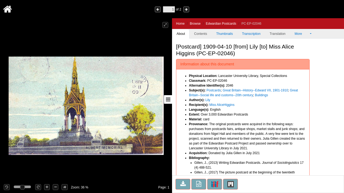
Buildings (261, 95)
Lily (207, 100)
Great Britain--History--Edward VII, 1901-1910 (255, 90)
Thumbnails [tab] (224, 34)
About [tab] (181, 34)
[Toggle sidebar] (168, 99)
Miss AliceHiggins (221, 105)
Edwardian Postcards (221, 23)
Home (180, 23)
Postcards (213, 90)
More (302, 34)
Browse (195, 23)
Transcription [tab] (251, 34)
